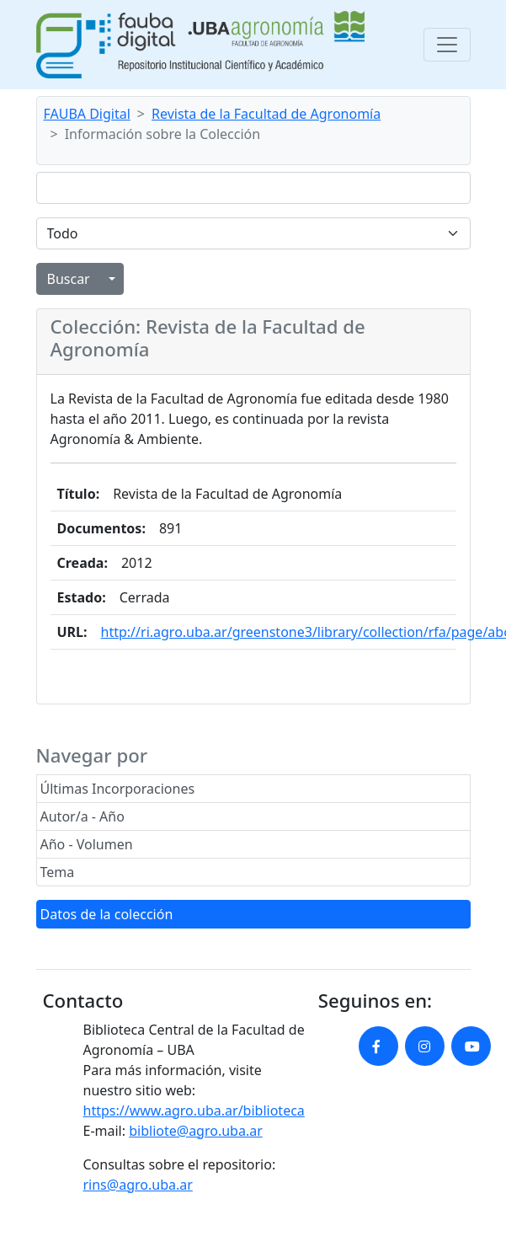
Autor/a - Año (82, 816)
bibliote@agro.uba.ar (196, 1130)
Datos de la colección (106, 914)
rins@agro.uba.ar (138, 1184)
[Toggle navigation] (447, 45)
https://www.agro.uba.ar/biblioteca (194, 1110)
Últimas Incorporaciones (117, 788)
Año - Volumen (86, 844)
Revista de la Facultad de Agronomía (266, 113)
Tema (57, 872)
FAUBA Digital (87, 113)
